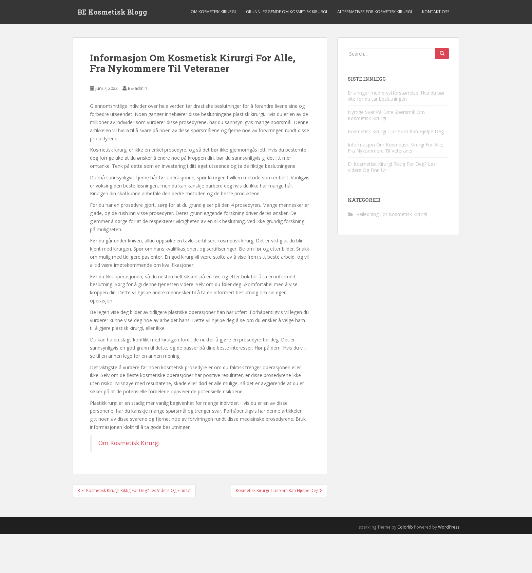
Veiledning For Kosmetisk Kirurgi (392, 214)
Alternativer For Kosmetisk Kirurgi (374, 12)
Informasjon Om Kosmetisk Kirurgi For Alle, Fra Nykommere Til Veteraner (395, 147)
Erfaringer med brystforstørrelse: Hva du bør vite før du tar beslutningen (396, 96)
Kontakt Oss (435, 12)
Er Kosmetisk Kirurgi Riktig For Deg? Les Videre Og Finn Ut (392, 167)
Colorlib (405, 527)
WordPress (448, 527)
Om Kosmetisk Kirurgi (213, 12)
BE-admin (137, 88)
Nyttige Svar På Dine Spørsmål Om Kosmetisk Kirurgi (386, 115)
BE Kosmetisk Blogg (112, 11)
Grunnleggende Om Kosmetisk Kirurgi (286, 12)
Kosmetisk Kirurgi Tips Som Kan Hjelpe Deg (396, 131)
